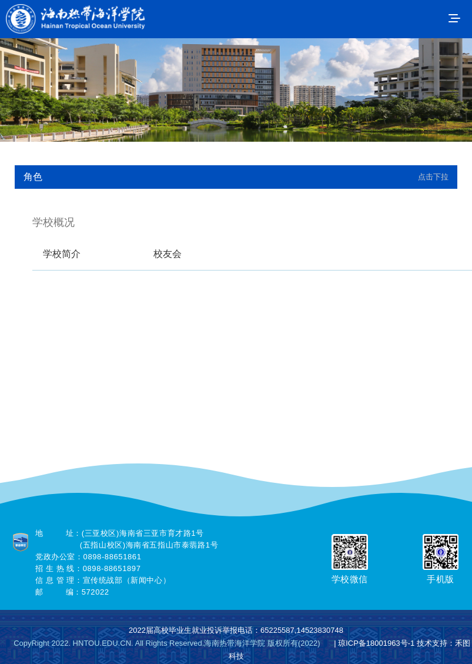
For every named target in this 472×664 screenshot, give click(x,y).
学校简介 (62, 254)
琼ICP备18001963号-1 (376, 643)
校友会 (167, 254)
